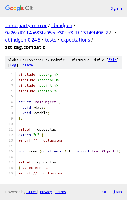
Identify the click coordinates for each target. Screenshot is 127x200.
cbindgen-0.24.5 (22, 40)
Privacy (46, 191)
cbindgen (61, 25)
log (13, 65)
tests (50, 40)
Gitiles (31, 191)
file (112, 60)
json (117, 191)
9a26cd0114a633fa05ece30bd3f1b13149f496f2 (56, 33)
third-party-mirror (26, 25)
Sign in (116, 8)
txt (105, 191)
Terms (60, 191)
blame (28, 65)
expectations (75, 40)
